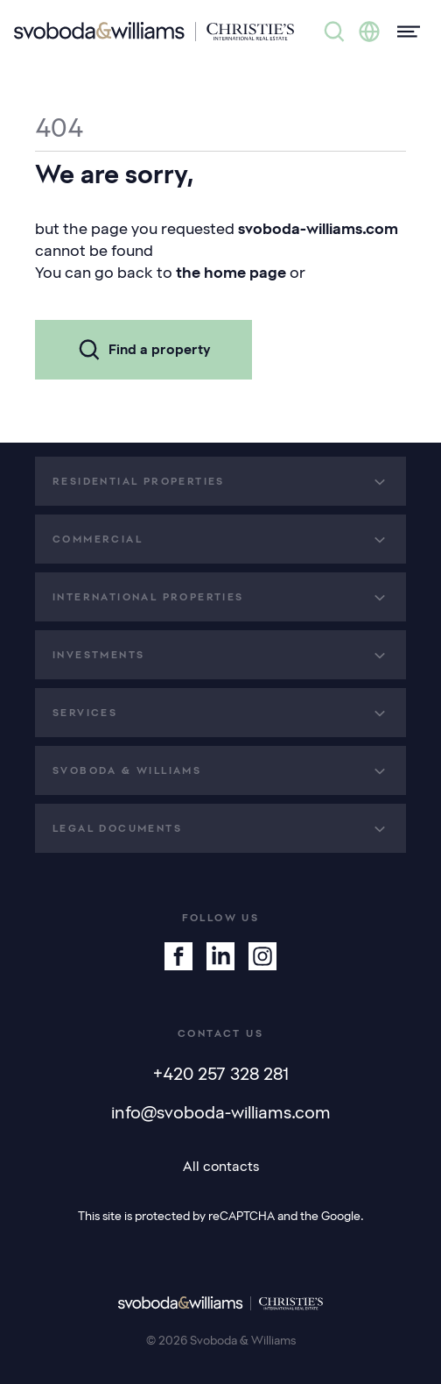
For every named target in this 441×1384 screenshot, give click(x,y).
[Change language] (369, 31)
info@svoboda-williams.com (221, 1112)
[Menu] (403, 31)
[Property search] (334, 31)
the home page (231, 272)
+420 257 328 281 (221, 1073)
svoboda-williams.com (318, 229)
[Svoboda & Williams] (154, 31)
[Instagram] (262, 956)
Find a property (143, 349)
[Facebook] (178, 956)
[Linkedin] (220, 956)
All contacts (221, 1167)
